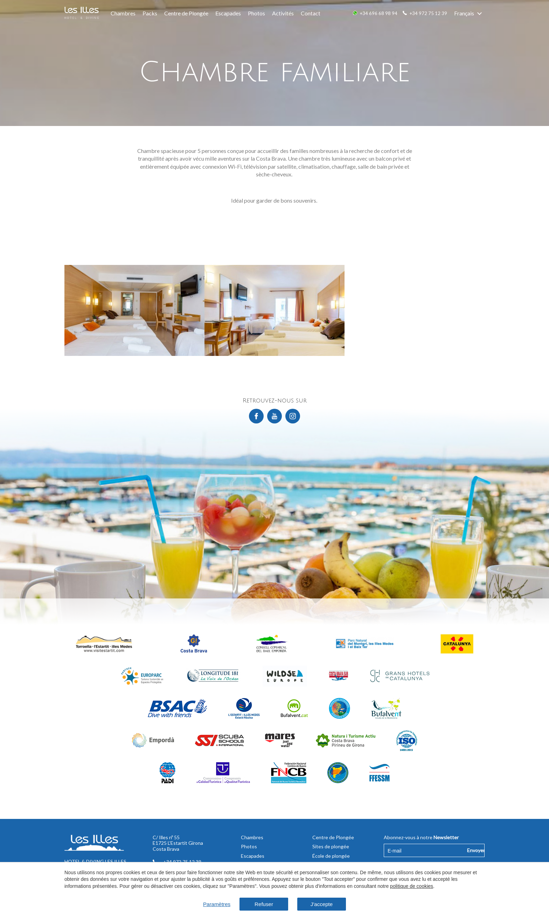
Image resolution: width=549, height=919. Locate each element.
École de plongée (331, 856)
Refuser (262, 904)
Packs (150, 13)
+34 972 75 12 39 (428, 13)
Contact (310, 13)
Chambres (123, 13)
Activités (283, 13)
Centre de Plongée (186, 13)
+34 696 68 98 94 (378, 13)
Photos (256, 13)
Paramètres (213, 904)
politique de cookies (411, 886)
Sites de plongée (330, 846)
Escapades (228, 13)
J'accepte (324, 904)
